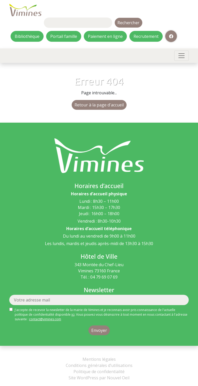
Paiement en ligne (105, 36)
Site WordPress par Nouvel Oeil (99, 378)
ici (73, 314)
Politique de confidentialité (99, 371)
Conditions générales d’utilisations (99, 365)
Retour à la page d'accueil (99, 105)
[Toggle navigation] (181, 56)
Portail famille (63, 36)
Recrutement (146, 36)
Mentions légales (99, 359)
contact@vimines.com (45, 319)
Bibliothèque (27, 36)
